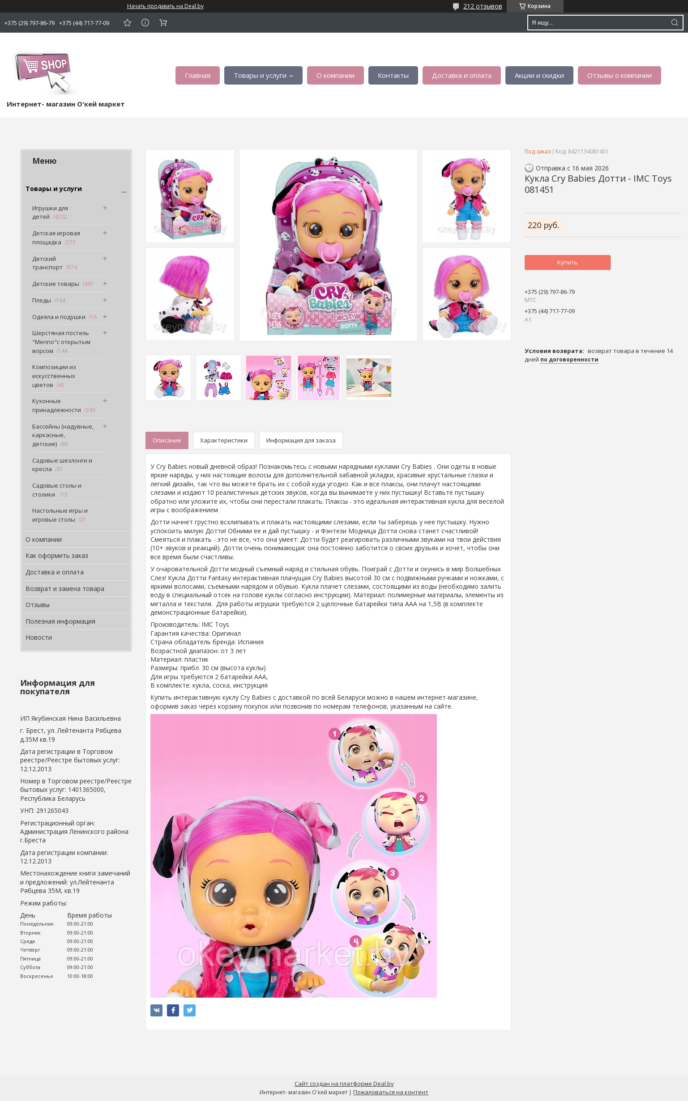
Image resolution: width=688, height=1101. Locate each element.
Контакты (393, 75)
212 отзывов (482, 6)
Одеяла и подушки (58, 317)
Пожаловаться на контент (390, 1092)
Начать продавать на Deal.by (165, 6)
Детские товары (55, 284)
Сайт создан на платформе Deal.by (344, 1084)
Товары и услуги (260, 75)
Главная (197, 75)
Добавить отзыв (127, 23)
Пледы (41, 300)
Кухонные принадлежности (56, 405)
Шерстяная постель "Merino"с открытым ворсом (61, 341)
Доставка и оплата (461, 75)
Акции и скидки (539, 75)
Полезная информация (60, 621)
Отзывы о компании (619, 75)
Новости (39, 637)
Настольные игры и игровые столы (60, 514)
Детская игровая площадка (56, 237)
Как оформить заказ (57, 555)
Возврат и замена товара (65, 588)
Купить (567, 262)
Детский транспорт (47, 263)
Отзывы (38, 604)
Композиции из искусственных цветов (54, 375)
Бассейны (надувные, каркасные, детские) (63, 435)
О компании (335, 75)
